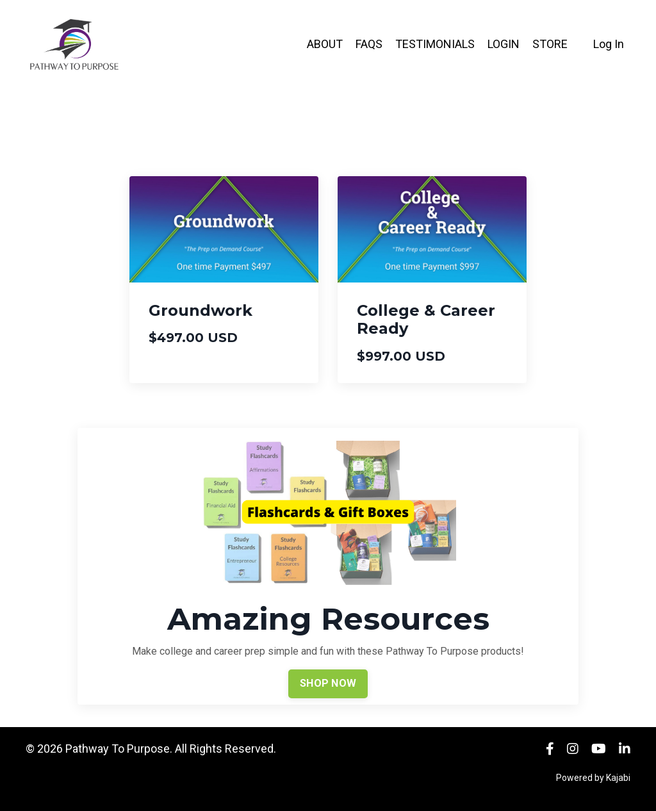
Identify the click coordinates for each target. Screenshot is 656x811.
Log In (608, 44)
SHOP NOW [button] (328, 683)
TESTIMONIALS (435, 44)
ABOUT (325, 44)
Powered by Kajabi (593, 778)
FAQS (369, 44)
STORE (550, 44)
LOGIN (504, 44)
